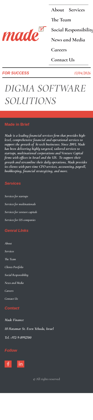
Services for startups (16, 196)
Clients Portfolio (14, 267)
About (8, 243)
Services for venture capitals (21, 212)
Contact (12, 308)
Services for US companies (20, 220)
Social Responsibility (16, 275)
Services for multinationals (20, 204)
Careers (9, 291)
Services (13, 183)
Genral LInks (16, 230)
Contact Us (11, 299)
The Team (10, 259)
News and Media (14, 283)
